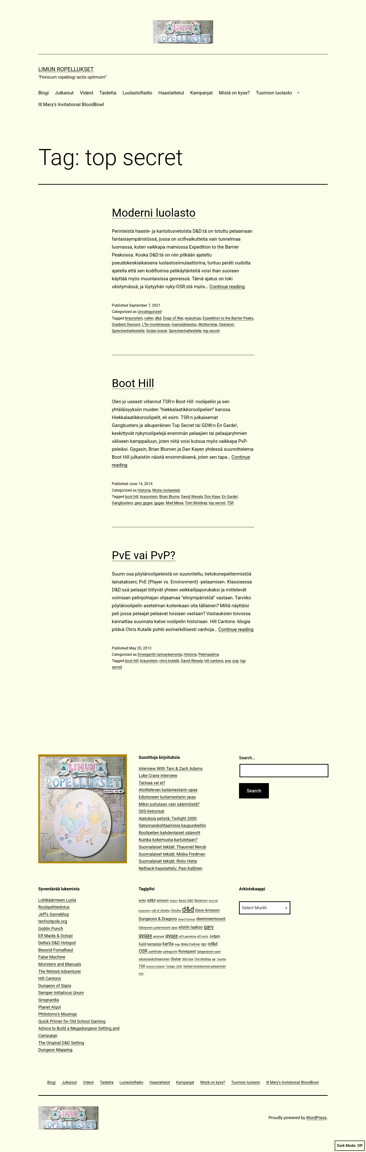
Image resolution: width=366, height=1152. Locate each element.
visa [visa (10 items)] (141, 973)
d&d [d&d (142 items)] (188, 909)
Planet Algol (49, 1007)
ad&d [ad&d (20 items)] (151, 900)
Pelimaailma (208, 654)
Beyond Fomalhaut (55, 949)
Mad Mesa (174, 503)
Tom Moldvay (196, 503)
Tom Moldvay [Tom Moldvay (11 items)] (202, 959)
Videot (86, 93)
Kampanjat (201, 93)
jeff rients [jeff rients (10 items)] (202, 936)
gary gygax (144, 503)
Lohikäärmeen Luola (57, 900)
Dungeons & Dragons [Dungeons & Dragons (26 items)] (158, 918)
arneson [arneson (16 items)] (163, 900)
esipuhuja (193, 318)
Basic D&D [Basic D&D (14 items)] (186, 900)
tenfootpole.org (52, 921)
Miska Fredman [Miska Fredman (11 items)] (190, 944)
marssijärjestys (184, 324)
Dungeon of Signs (54, 985)
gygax (159, 503)
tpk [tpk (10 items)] (214, 959)
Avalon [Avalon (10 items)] (174, 900)
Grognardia (48, 999)
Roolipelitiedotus (54, 907)
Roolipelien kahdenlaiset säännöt (169, 832)
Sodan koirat (156, 331)
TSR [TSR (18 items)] (142, 966)
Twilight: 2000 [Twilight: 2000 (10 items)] (174, 966)
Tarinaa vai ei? (152, 782)
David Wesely (192, 496)
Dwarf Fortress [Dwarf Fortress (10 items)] (186, 919)
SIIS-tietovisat (151, 811)
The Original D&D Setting (61, 1042)
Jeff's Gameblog (53, 914)
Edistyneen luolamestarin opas (167, 797)
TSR (230, 503)
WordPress (316, 1117)
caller (148, 318)
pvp (235, 661)
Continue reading (227, 286)
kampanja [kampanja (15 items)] (154, 944)
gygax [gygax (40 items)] (171, 935)
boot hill (131, 496)
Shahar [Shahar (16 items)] (176, 959)
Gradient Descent (126, 324)
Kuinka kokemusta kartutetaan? (168, 839)
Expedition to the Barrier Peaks (228, 318)
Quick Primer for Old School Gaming (72, 1021)
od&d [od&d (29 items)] (213, 943)
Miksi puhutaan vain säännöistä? (169, 804)
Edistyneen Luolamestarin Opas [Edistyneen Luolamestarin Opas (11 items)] (158, 927)
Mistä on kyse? (234, 93)
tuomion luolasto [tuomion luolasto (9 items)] (155, 966)
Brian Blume (169, 496)
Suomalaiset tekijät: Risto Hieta (168, 861)
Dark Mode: (349, 1146)
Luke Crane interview (158, 775)
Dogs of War (173, 318)
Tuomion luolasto (274, 93)
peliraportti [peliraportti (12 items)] (170, 951)
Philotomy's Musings (57, 1014)
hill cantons (213, 661)
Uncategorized (149, 311)
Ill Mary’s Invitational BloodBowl (71, 104)
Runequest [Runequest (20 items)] (187, 951)
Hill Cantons (49, 978)
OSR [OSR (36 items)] (143, 951)
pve (228, 661)
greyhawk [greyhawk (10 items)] (158, 936)
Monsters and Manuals (59, 964)
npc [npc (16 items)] (204, 944)
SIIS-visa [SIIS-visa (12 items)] (187, 959)
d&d (158, 318)
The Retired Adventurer (59, 971)
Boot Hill (133, 383)
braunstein (134, 318)
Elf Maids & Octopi (55, 935)
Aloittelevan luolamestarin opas (168, 789)
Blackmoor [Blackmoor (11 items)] (201, 900)
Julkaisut (64, 93)
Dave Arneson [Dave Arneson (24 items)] (207, 910)
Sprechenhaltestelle (185, 331)
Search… (247, 757)
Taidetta (107, 93)
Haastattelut (171, 93)
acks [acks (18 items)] (142, 900)
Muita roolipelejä (166, 490)
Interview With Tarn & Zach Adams (171, 768)
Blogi (43, 93)
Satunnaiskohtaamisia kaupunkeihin (172, 825)
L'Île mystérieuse (156, 324)
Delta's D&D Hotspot (57, 942)
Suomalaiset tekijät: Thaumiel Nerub (172, 846)
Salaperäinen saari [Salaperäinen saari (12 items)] (209, 951)
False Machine (51, 956)
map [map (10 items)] (177, 944)
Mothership (207, 324)
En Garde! (230, 496)
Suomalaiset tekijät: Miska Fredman (172, 854)
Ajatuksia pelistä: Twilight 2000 (168, 818)
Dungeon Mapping (55, 1049)
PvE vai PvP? (144, 555)
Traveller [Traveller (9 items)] (221, 959)
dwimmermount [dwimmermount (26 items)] (210, 918)
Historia (144, 490)
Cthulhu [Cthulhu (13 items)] (176, 910)
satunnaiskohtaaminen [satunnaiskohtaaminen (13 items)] (154, 959)
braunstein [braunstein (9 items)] (144, 910)
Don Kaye (212, 496)
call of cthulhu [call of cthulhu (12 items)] (160, 910)
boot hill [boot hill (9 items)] (213, 900)
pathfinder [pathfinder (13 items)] (155, 951)
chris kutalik (169, 661)
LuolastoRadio (137, 93)
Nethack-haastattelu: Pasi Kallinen (170, 868)
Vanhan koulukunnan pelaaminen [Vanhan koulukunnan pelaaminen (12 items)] (204, 966)
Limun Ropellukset (66, 69)
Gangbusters (122, 503)
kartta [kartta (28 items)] (167, 943)
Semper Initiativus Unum (61, 992)
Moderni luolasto (154, 212)
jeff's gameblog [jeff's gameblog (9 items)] (187, 936)
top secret (211, 331)
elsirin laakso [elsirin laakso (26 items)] (191, 927)
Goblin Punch (50, 928)
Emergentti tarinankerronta (159, 654)
